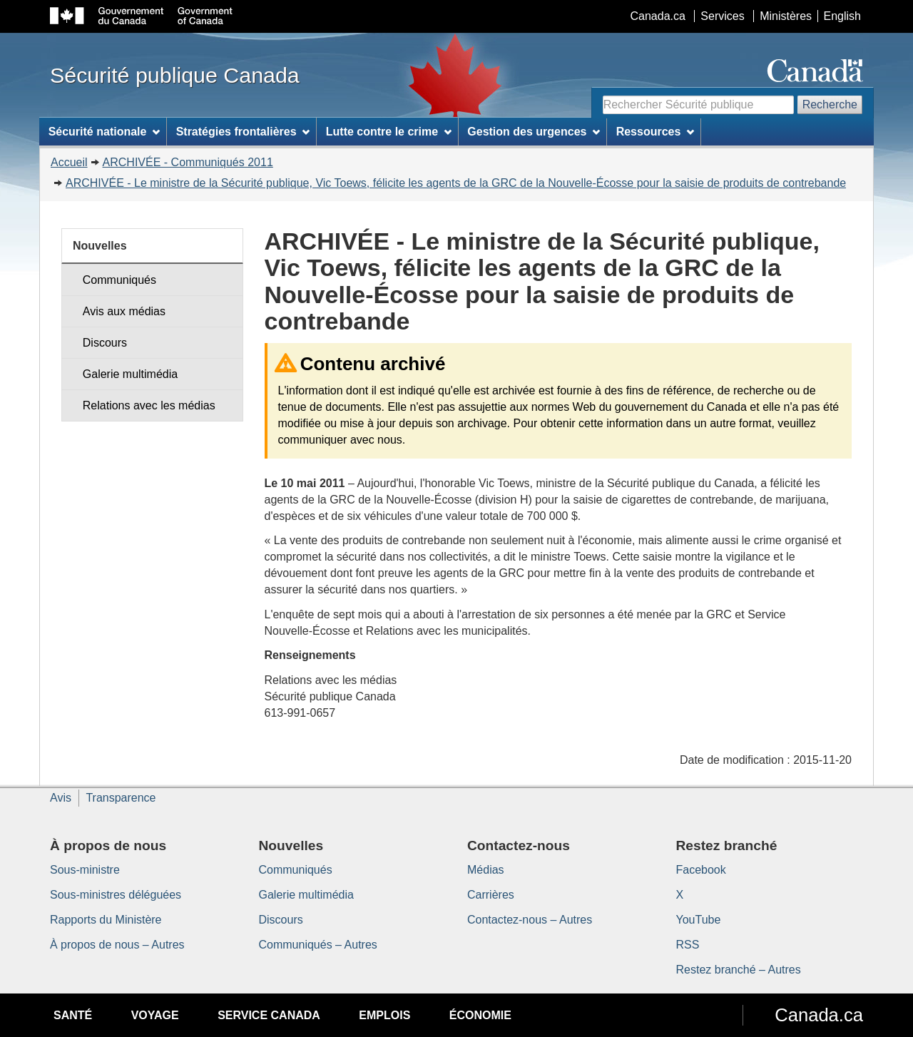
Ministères (786, 16)
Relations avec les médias (149, 405)
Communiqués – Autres (318, 945)
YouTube (698, 920)
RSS (688, 945)
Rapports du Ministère (106, 920)
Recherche (829, 104)
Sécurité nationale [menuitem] (104, 132)
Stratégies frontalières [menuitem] (243, 132)
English (842, 16)
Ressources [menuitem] (655, 132)
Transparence (120, 798)
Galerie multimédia (130, 374)
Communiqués (119, 280)
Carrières (490, 895)
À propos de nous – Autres (117, 945)
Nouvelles (100, 246)
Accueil (69, 162)
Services (722, 16)
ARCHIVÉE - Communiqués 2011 (188, 162)
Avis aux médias (124, 311)
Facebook (701, 870)
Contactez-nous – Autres (529, 920)
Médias (485, 870)
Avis (60, 798)
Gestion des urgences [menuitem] (533, 132)
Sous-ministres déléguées (115, 895)
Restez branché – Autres (738, 970)
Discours (105, 343)
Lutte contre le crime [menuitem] (389, 132)
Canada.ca (658, 16)
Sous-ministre (85, 870)
